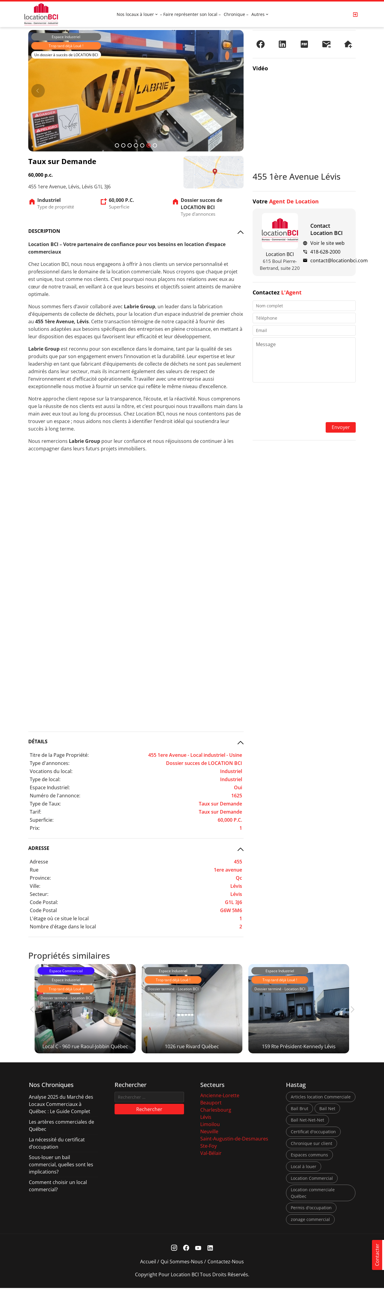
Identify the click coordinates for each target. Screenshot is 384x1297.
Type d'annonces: (49, 763)
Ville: (35, 886)
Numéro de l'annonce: (55, 795)
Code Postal (43, 910)
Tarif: (35, 811)
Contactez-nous (225, 1270)
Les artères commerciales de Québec (61, 1135)
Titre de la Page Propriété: (59, 755)
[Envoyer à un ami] (326, 44)
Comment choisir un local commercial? (58, 1195)
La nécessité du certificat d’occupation (57, 1152)
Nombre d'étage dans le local (63, 926)
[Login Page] (355, 14)
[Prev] (38, 90)
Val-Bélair (211, 1162)
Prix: (35, 828)
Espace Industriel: (50, 787)
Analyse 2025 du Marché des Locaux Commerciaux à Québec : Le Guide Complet (61, 1113)
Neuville (209, 1140)
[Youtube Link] (198, 1257)
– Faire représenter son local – (190, 14)
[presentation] (304, 403)
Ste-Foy (208, 1155)
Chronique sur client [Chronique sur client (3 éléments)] (311, 1152)
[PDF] (304, 44)
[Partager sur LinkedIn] (282, 44)
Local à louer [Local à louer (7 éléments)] (303, 1176)
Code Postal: (44, 902)
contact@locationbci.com (339, 260)
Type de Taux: (45, 803)
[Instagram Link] (174, 1257)
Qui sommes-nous (182, 1270)
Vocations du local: (51, 771)
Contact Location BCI (326, 229)
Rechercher (149, 1118)
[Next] (234, 90)
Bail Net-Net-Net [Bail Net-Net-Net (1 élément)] (307, 1129)
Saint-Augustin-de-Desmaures (234, 1148)
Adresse (39, 861)
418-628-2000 (325, 251)
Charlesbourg (215, 1119)
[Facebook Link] (186, 1257)
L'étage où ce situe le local (59, 918)
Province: (40, 878)
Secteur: (39, 894)
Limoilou (210, 1133)
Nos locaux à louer (135, 14)
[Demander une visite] (347, 44)
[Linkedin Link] (210, 1257)
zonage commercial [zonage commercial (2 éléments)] (310, 1229)
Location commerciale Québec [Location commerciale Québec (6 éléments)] (313, 1202)
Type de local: (45, 779)
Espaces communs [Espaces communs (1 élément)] (309, 1164)
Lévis (205, 1126)
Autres (258, 14)
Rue (34, 869)
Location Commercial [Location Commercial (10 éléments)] (312, 1187)
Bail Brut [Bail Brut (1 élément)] (299, 1118)
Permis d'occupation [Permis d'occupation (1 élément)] (311, 1217)
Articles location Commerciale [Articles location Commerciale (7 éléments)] (321, 1106)
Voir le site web (327, 243)
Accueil (148, 1270)
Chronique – (236, 14)
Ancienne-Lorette (219, 1104)
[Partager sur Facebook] (260, 44)
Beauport (211, 1112)
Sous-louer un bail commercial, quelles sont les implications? (61, 1173)
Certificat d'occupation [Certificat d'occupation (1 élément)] (313, 1141)
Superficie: (42, 820)
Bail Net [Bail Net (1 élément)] (327, 1118)
